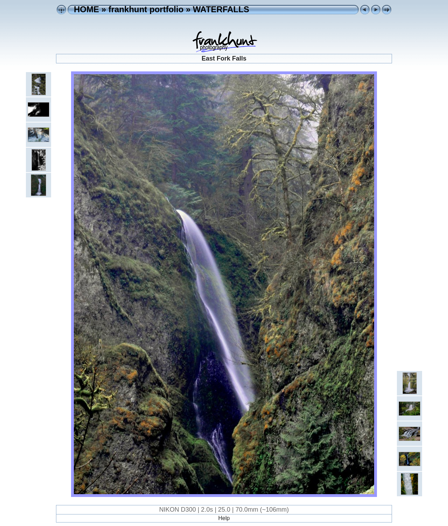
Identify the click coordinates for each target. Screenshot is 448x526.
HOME (86, 9)
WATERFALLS (221, 9)
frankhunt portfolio (146, 9)
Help (224, 518)
